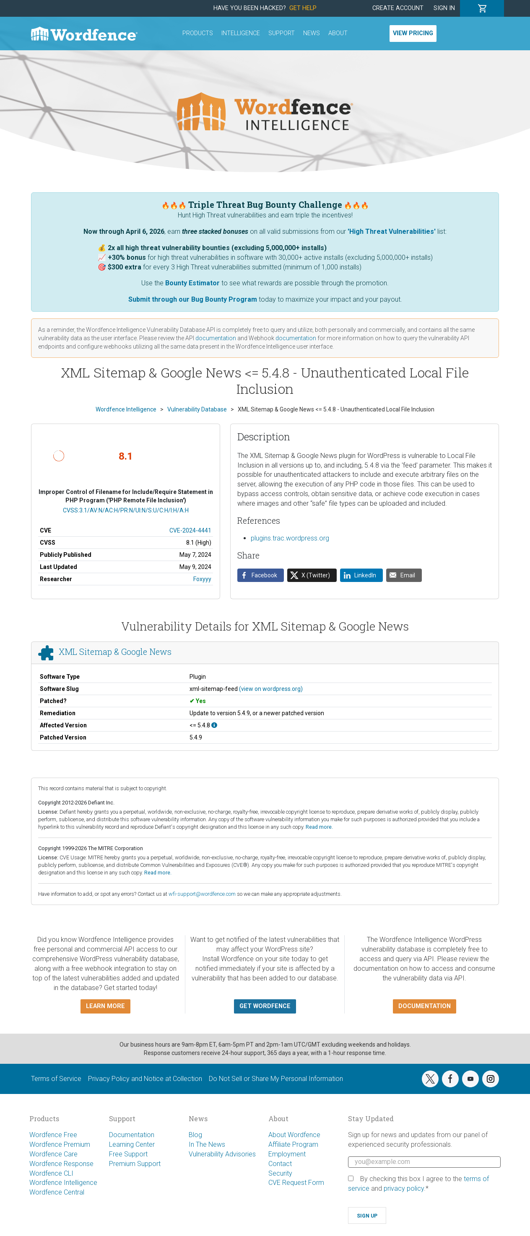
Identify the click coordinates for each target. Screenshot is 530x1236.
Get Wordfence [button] (265, 1006)
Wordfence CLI (51, 1173)
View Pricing (413, 33)
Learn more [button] (105, 1006)
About (338, 33)
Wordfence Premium (59, 1144)
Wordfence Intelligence (63, 1183)
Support (281, 33)
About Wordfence (294, 1135)
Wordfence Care (53, 1154)
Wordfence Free (53, 1135)
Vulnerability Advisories (222, 1154)
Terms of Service (56, 1079)
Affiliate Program (293, 1144)
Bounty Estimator (192, 283)
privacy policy (404, 1188)
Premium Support (135, 1164)
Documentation (131, 1135)
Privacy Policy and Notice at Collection (145, 1079)
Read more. (319, 827)
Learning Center (132, 1144)
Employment (287, 1154)
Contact (280, 1164)
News (311, 33)
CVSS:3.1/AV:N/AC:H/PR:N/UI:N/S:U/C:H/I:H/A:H (126, 510)
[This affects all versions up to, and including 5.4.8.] (214, 725)
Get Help (303, 8)
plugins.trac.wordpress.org (290, 538)
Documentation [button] (424, 1006)
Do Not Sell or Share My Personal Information (276, 1079)
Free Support (128, 1154)
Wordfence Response (61, 1164)
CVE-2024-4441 (190, 530)
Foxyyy (202, 579)
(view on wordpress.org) (271, 688)
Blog (195, 1135)
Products (197, 33)
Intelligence (240, 33)
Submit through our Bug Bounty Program (192, 299)
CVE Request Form (296, 1183)
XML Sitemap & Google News (115, 651)
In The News (207, 1144)
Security (280, 1173)
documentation (215, 338)
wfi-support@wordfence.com (202, 894)
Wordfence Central (56, 1192)
